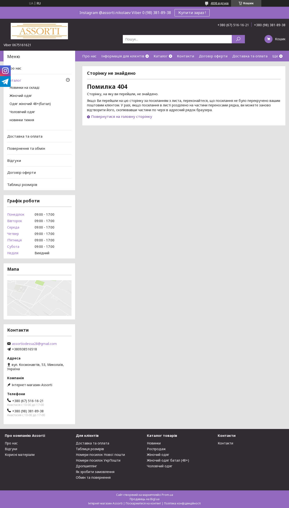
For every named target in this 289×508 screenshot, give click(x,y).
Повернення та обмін (26, 148)
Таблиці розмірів (22, 184)
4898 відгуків (220, 3)
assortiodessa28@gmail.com (34, 344)
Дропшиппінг (86, 466)
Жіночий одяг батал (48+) (168, 460)
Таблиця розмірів (90, 449)
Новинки (154, 443)
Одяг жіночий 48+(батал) (30, 104)
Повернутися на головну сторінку (121, 116)
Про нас (89, 56)
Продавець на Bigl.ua (145, 499)
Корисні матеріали (20, 454)
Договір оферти (213, 56)
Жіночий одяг (21, 96)
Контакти (185, 56)
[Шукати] (238, 39)
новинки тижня (22, 120)
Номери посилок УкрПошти (98, 460)
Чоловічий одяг (22, 112)
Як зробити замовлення (95, 471)
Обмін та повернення (93, 477)
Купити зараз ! (192, 12)
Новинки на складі (24, 88)
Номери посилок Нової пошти (100, 454)
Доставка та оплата (250, 56)
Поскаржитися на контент (143, 503)
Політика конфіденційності (182, 503)
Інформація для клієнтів (122, 56)
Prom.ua (167, 495)
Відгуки (14, 160)
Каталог (161, 56)
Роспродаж (156, 449)
